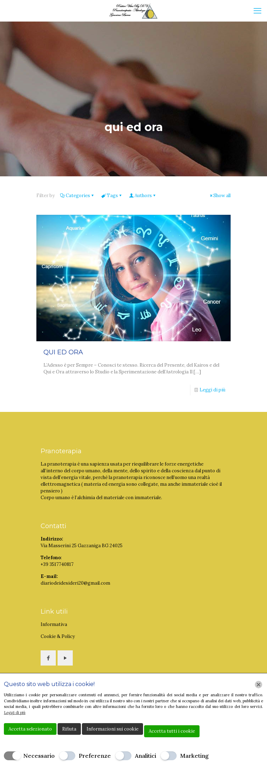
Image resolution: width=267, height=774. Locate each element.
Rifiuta (69, 729)
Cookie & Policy (58, 636)
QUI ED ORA (63, 352)
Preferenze (95, 755)
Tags (112, 196)
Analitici (145, 755)
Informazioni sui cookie (112, 729)
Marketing (194, 755)
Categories (77, 196)
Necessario (39, 755)
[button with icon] (48, 658)
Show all (220, 196)
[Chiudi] (258, 684)
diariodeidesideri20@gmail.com (75, 583)
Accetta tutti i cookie (172, 731)
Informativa (54, 624)
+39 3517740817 (57, 564)
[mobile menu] (257, 11)
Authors (142, 196)
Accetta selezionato (30, 729)
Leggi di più (212, 390)
